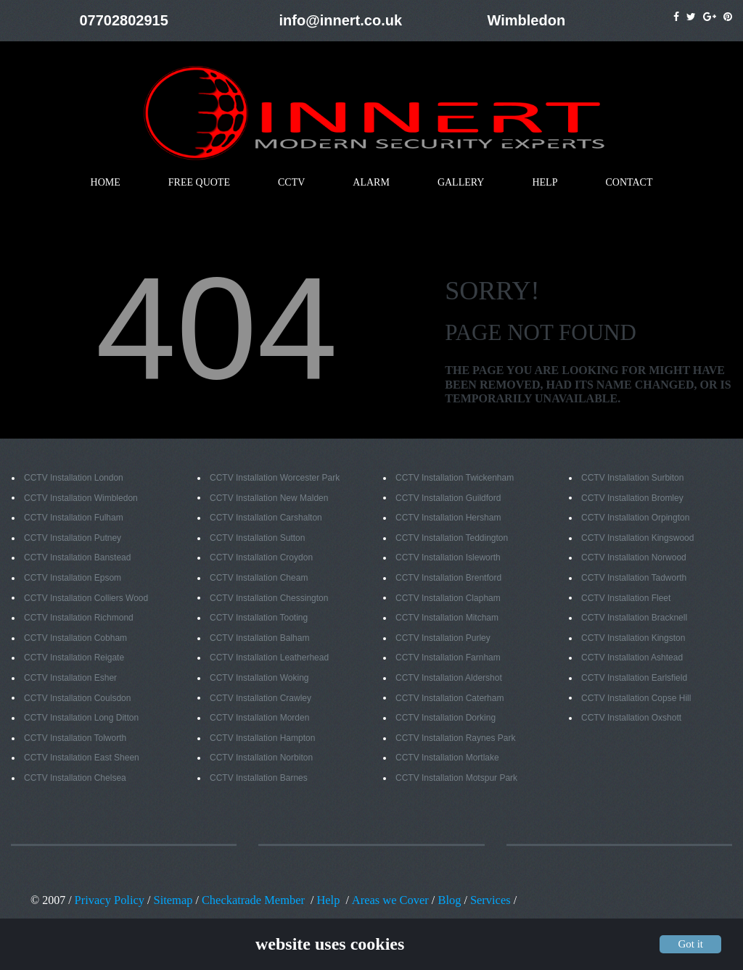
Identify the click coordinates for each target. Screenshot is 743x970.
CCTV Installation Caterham (449, 699)
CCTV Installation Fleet (625, 599)
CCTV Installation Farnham (448, 658)
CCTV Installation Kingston (633, 639)
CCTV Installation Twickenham (454, 478)
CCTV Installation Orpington (635, 518)
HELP (544, 183)
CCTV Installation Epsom (72, 578)
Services (479, 900)
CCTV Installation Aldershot (448, 678)
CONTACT (628, 183)
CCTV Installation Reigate (74, 658)
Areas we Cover (382, 900)
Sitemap (170, 900)
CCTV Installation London (73, 478)
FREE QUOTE (199, 183)
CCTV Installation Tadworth (633, 578)
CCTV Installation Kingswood (637, 539)
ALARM (371, 183)
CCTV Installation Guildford (448, 499)
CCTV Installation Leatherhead (269, 658)
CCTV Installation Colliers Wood (86, 599)
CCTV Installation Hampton (262, 739)
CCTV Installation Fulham (73, 518)
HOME (105, 183)
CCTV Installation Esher (70, 678)
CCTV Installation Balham (259, 639)
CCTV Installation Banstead (77, 558)
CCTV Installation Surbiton (632, 478)
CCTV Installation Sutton (257, 539)
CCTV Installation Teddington (451, 539)
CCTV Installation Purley (442, 639)
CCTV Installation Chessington (269, 599)
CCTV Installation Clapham (448, 599)
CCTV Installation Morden (259, 718)
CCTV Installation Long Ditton (81, 718)
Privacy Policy (109, 900)
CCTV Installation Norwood (633, 558)
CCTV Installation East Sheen (81, 758)
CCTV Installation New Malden (269, 499)
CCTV (291, 183)
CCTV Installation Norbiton (261, 758)
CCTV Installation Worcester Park (275, 478)
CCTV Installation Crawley (260, 699)
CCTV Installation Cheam (259, 578)
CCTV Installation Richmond (79, 618)
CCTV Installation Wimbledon (81, 499)
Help (322, 900)
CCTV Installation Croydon (261, 558)
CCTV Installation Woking (259, 678)
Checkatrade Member (249, 900)
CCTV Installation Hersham (448, 518)
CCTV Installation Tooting (259, 618)
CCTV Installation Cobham (75, 639)
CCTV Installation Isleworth (448, 558)
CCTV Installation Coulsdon (77, 699)
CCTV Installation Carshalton (266, 518)
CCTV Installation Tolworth (75, 739)
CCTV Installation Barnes (259, 779)
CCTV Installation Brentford (448, 578)
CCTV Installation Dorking (445, 718)
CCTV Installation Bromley (632, 499)
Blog (438, 900)
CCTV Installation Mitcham (446, 618)
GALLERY (461, 183)
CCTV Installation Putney (72, 539)
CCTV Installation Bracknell (634, 618)
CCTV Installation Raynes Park (455, 739)
